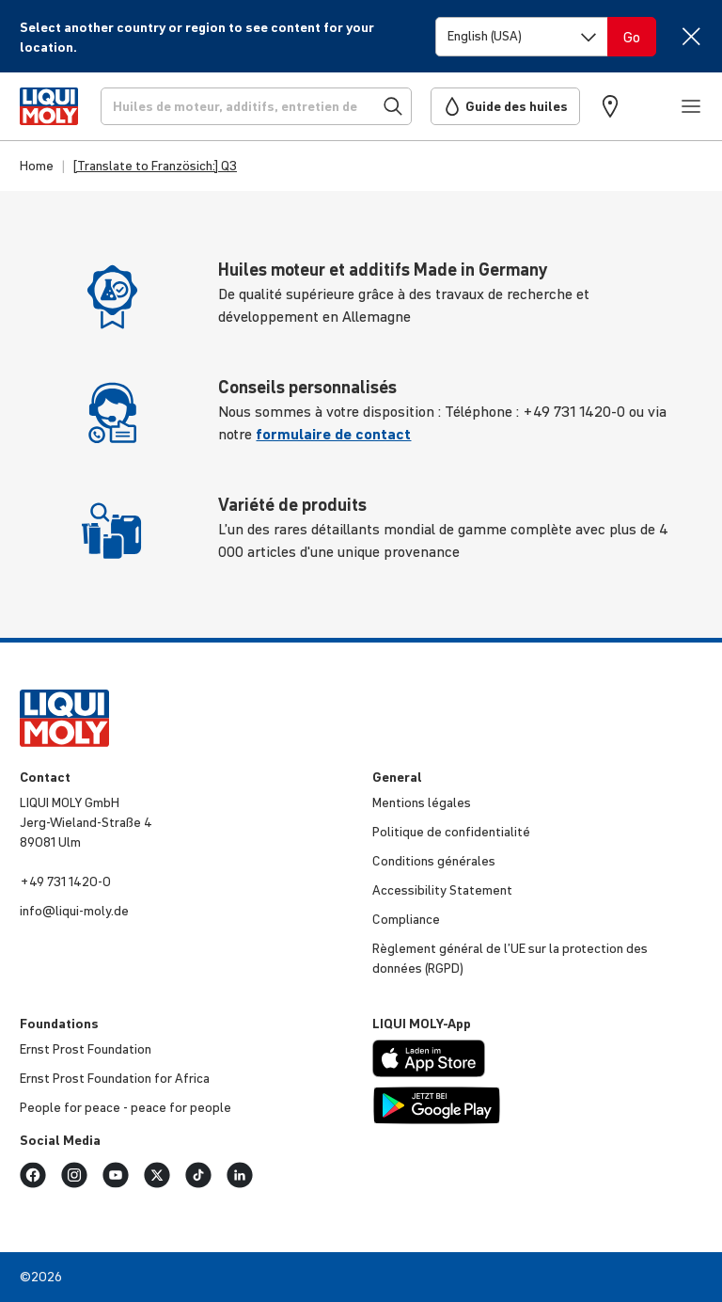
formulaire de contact (333, 433)
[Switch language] (521, 36)
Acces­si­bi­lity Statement (442, 890)
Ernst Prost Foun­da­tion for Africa (115, 1078)
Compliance (406, 919)
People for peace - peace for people (125, 1107)
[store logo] (49, 106)
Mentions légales (421, 802)
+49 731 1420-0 (65, 881)
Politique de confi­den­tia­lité (451, 831)
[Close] (690, 36)
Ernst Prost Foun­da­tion (85, 1049)
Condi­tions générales (433, 860)
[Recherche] (256, 106)
